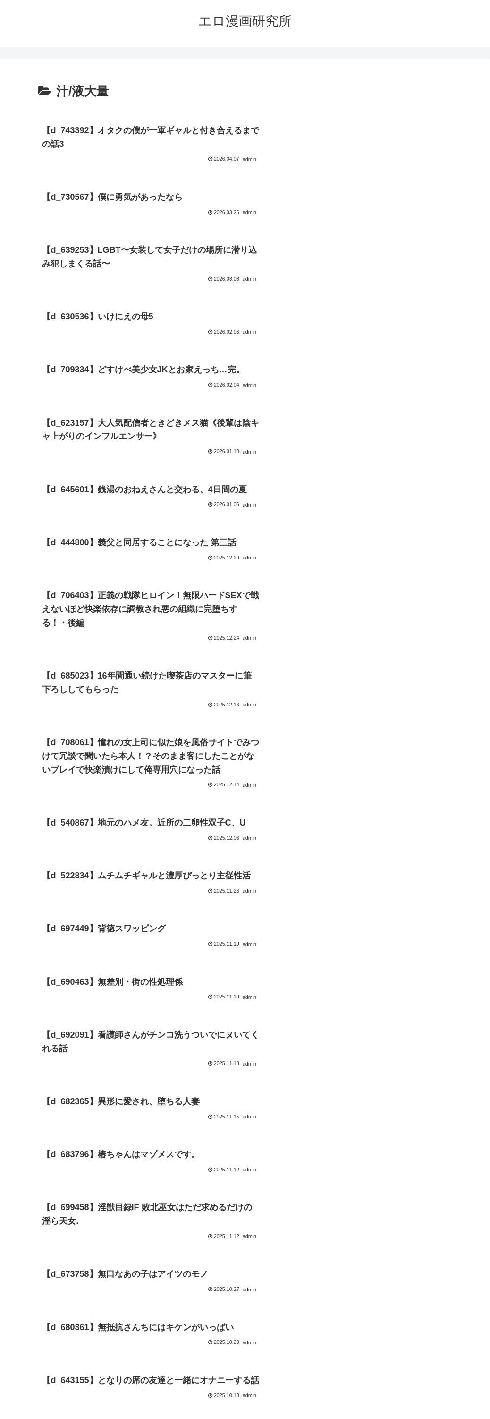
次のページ (245, 1234)
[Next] (34, 1401)
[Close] (53, 1408)
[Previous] (11, 1401)
